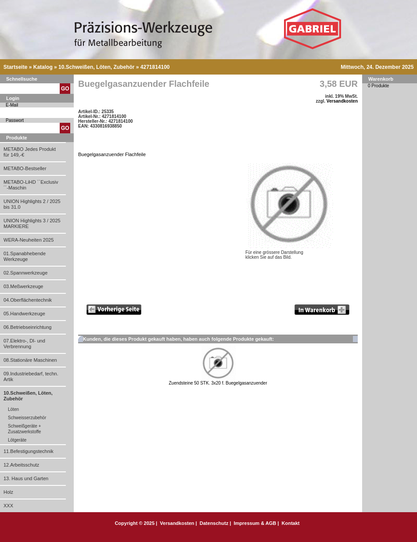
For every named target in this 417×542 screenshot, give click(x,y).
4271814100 (155, 67)
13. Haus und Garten (26, 478)
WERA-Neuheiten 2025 (29, 239)
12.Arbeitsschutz (21, 464)
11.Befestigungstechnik (29, 451)
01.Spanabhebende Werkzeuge (25, 256)
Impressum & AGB (255, 523)
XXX (8, 505)
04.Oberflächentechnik (28, 300)
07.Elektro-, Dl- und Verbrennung (24, 343)
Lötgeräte (17, 440)
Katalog (43, 67)
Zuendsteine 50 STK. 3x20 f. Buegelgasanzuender (218, 385)
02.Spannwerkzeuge (25, 272)
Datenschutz (214, 523)
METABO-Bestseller (25, 168)
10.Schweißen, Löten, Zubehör (96, 67)
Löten (13, 409)
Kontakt (291, 523)
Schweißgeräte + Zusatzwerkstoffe (24, 429)
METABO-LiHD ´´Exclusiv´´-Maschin (31, 184)
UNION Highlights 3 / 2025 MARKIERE (32, 223)
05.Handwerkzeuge (24, 313)
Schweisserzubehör (27, 417)
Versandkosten (342, 101)
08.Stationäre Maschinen (30, 360)
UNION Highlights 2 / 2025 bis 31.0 (32, 204)
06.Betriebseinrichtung (27, 327)
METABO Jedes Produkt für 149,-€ (30, 151)
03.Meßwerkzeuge (23, 286)
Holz (8, 492)
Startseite (16, 67)
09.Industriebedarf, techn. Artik (31, 376)
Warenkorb (380, 79)
